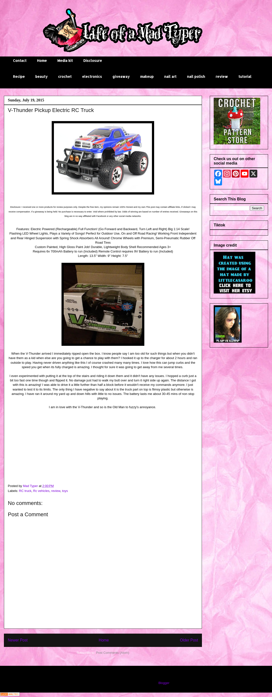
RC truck (25, 491)
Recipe (19, 76)
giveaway (121, 76)
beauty (41, 76)
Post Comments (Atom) (112, 653)
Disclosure (92, 60)
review (222, 76)
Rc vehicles (41, 491)
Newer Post (18, 640)
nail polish (196, 76)
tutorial (244, 76)
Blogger (163, 683)
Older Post (189, 640)
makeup (147, 76)
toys (65, 491)
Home (42, 60)
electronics (92, 76)
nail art (170, 76)
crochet (65, 76)
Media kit (65, 60)
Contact (19, 60)
